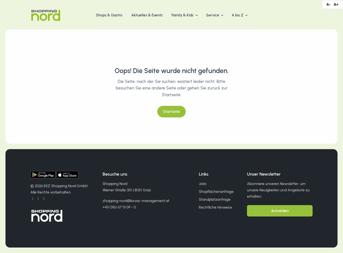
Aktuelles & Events (147, 15)
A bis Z (238, 15)
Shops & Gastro (109, 15)
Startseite (171, 111)
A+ (336, 4)
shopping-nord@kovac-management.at (136, 201)
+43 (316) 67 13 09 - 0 (119, 207)
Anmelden (280, 211)
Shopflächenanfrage (216, 191)
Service (213, 15)
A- (328, 4)
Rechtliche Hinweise (215, 207)
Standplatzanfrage (215, 199)
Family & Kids (183, 15)
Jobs (202, 183)
